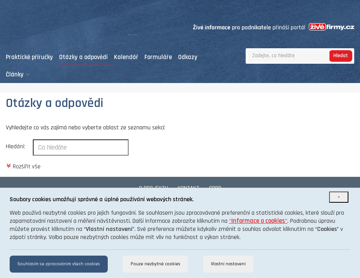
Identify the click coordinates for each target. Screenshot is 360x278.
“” (258, 221)
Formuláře (158, 57)
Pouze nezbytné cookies (155, 264)
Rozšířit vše (23, 166)
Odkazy (187, 57)
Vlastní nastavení (228, 264)
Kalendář (126, 57)
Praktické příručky (29, 57)
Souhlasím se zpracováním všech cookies (58, 264)
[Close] (338, 197)
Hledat (340, 55)
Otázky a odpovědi (83, 57)
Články (18, 75)
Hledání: (15, 146)
